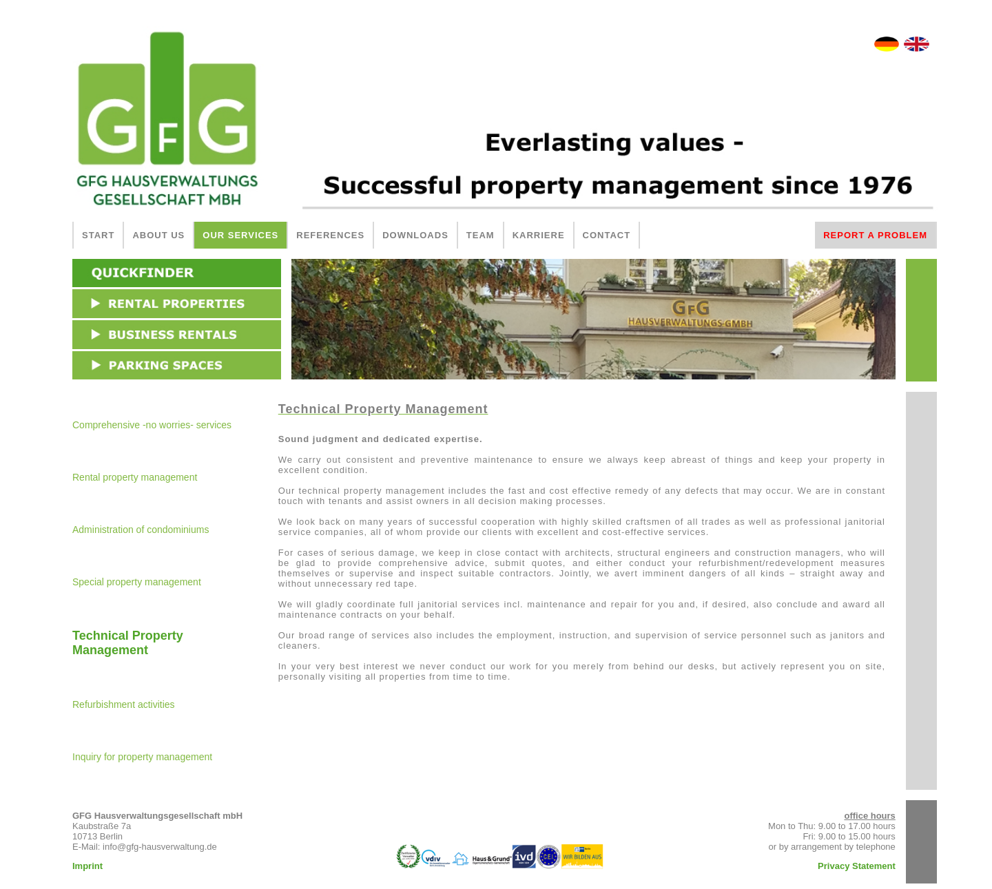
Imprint (87, 866)
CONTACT (607, 235)
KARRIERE (539, 235)
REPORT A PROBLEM (875, 235)
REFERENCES (330, 235)
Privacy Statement (857, 866)
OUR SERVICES (240, 235)
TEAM (480, 235)
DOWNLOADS (415, 235)
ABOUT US (158, 235)
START (98, 235)
